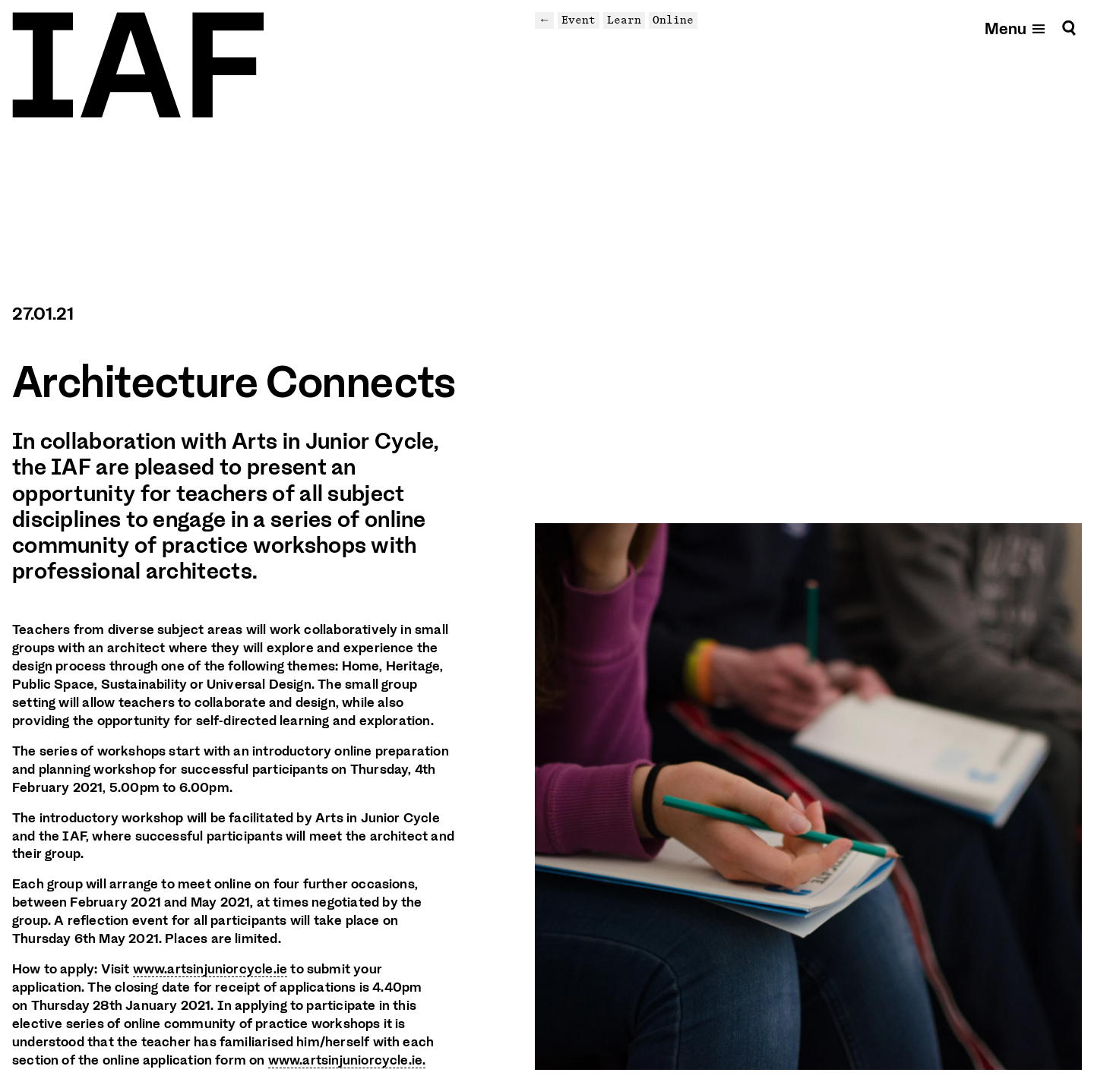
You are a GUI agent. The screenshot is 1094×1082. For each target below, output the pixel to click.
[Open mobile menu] (1016, 27)
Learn (624, 20)
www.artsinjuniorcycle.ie (210, 968)
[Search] (1069, 27)
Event (578, 20)
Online (673, 20)
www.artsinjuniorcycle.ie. (347, 1060)
